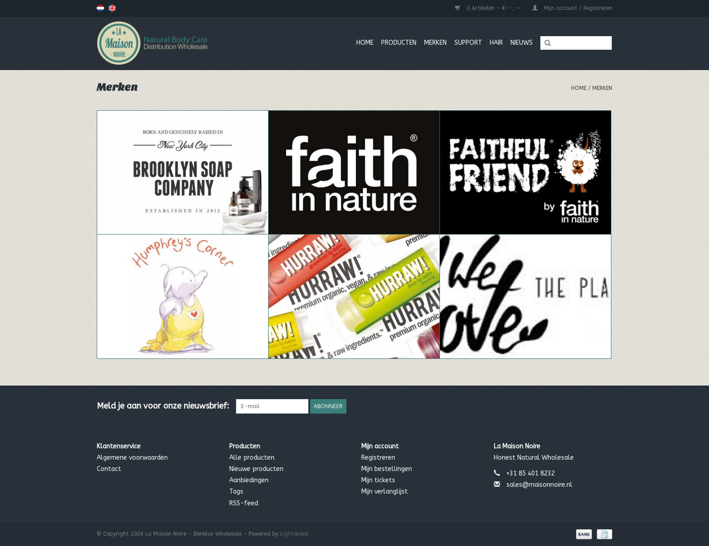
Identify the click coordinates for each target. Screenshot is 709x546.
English (112, 8)
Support (468, 43)
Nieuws (521, 43)
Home (364, 43)
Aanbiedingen (249, 480)
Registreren (378, 457)
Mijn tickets (378, 480)
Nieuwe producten (256, 469)
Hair (496, 43)
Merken (602, 88)
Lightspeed (294, 534)
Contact (109, 469)
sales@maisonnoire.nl (539, 485)
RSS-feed (243, 503)
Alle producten (251, 457)
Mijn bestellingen (386, 469)
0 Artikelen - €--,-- (489, 8)
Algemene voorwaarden (132, 457)
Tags (236, 491)
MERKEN (435, 43)
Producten (398, 43)
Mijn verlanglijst (384, 491)
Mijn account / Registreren (572, 8)
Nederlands (100, 8)
